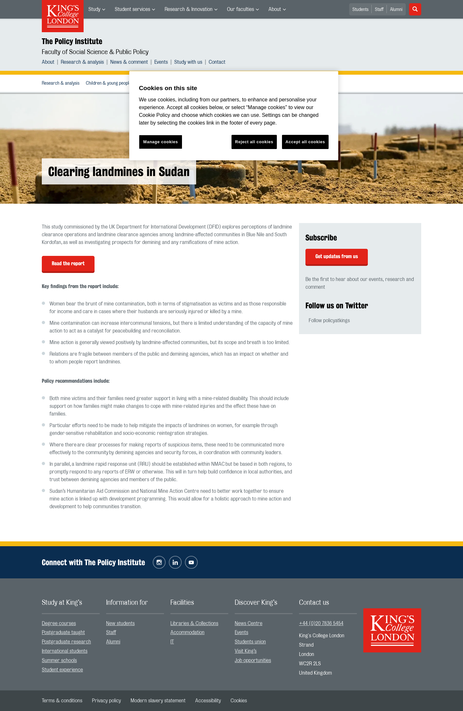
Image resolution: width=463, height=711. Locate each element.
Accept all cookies (305, 141)
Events (161, 62)
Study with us (188, 62)
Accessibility (208, 700)
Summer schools (59, 660)
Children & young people (108, 83)
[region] (233, 115)
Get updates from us (336, 256)
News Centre (248, 623)
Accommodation (187, 632)
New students (120, 623)
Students (360, 9)
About (274, 9)
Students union (250, 641)
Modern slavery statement (158, 700)
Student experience (62, 669)
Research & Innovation (189, 9)
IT (172, 641)
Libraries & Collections (194, 623)
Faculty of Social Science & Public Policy (95, 52)
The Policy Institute (72, 41)
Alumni (396, 9)
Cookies (239, 700)
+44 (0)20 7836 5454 (321, 623)
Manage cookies (160, 141)
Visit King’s (246, 651)
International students (64, 651)
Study (94, 9)
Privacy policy (106, 700)
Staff (379, 9)
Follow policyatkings (329, 320)
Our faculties (240, 9)
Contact (217, 62)
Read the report (68, 263)
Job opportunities (253, 660)
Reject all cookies (254, 141)
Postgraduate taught (63, 632)
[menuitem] (97, 9)
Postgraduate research (66, 641)
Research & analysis (82, 62)
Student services (132, 9)
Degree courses (59, 623)
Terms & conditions (62, 700)
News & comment (129, 62)
